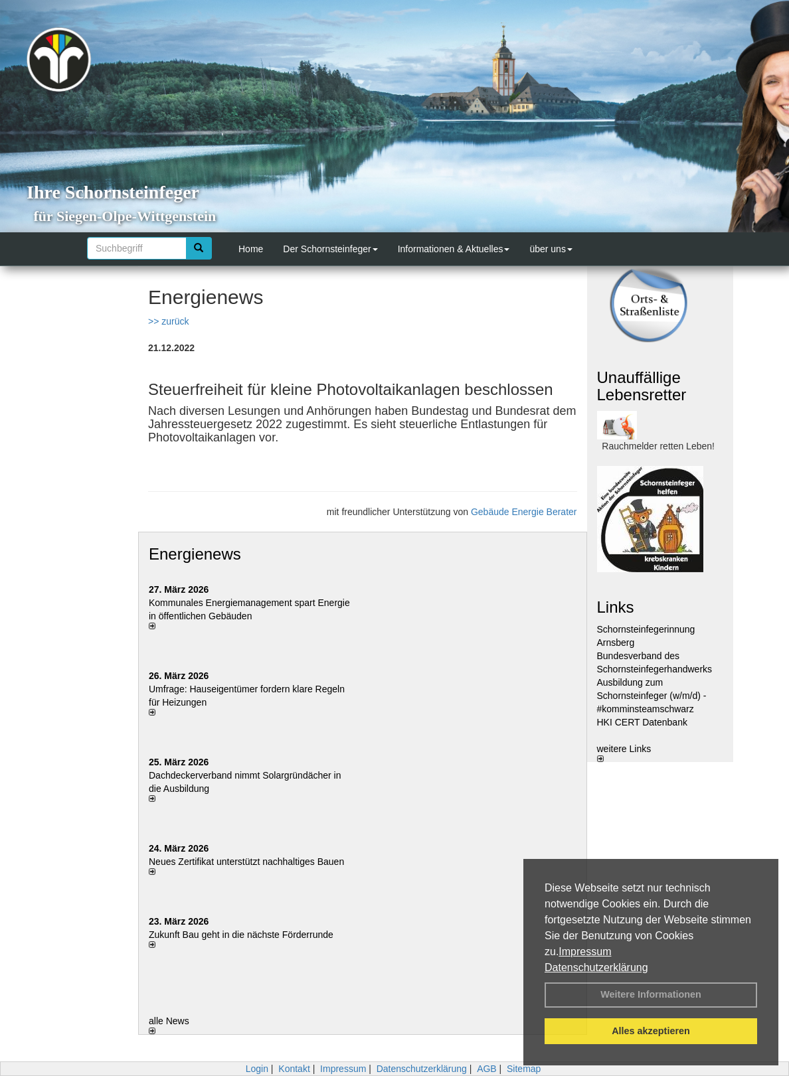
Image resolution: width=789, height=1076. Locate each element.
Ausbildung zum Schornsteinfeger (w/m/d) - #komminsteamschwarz (652, 695)
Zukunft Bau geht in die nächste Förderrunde (241, 934)
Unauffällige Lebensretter (642, 386)
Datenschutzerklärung (596, 967)
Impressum (585, 951)
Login (257, 1068)
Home (250, 249)
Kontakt (293, 1068)
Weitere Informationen (650, 994)
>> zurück (168, 321)
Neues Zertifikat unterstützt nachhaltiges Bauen (246, 861)
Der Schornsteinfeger (330, 249)
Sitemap (524, 1068)
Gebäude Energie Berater (524, 511)
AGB (487, 1068)
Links (615, 607)
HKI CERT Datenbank (642, 722)
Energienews (195, 554)
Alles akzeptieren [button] (651, 1031)
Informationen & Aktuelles (454, 249)
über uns (550, 249)
